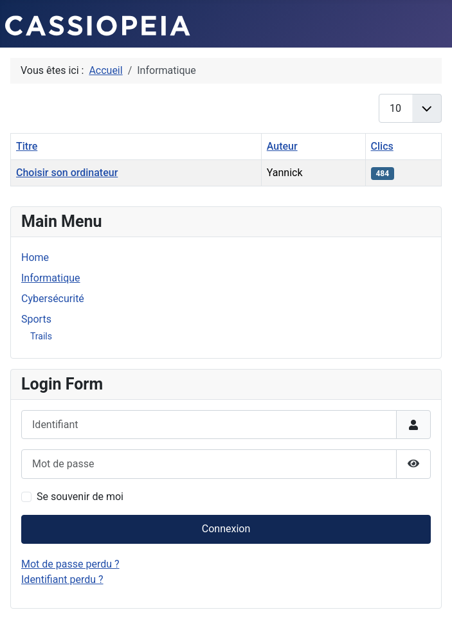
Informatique (50, 278)
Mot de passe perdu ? (70, 564)
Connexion (226, 529)
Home (35, 257)
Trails (41, 336)
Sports (36, 319)
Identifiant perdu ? (62, 579)
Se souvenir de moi (80, 496)
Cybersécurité (52, 298)
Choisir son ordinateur (67, 172)
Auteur (282, 146)
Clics (382, 146)
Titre (26, 146)
